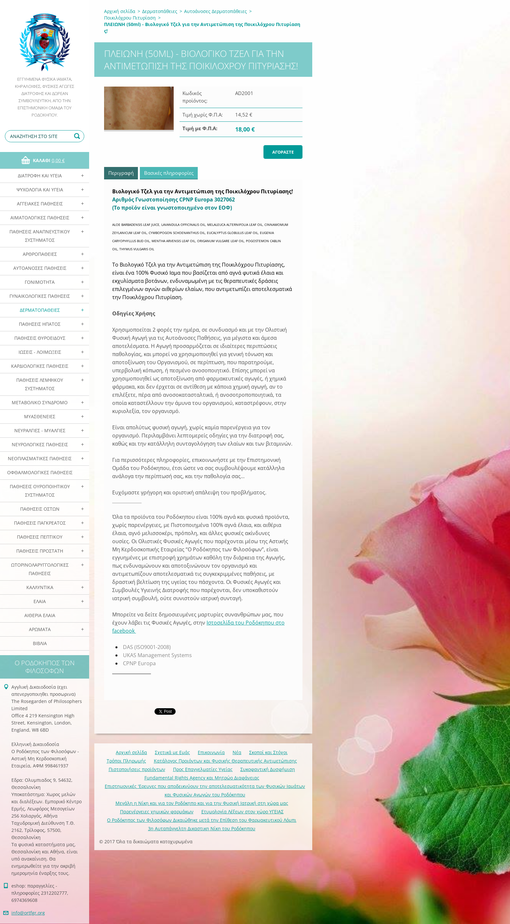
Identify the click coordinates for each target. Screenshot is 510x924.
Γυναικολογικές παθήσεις (39, 296)
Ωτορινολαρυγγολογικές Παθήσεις (40, 569)
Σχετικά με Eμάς (172, 752)
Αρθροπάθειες (40, 254)
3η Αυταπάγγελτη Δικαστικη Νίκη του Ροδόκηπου (201, 828)
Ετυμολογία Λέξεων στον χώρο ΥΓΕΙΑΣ (242, 811)
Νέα (237, 752)
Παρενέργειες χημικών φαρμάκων (157, 811)
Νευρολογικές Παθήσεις (40, 444)
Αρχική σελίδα (119, 11)
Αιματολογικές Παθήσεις (39, 217)
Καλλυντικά (39, 587)
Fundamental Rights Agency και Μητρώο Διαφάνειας (201, 778)
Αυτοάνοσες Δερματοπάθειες (215, 11)
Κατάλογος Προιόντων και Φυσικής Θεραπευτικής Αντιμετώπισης (225, 761)
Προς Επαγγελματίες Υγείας (203, 769)
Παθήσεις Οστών (40, 509)
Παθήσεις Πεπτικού (39, 537)
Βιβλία (40, 643)
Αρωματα (40, 629)
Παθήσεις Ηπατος (39, 324)
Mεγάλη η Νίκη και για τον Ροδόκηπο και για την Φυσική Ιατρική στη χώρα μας (201, 803)
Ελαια (40, 601)
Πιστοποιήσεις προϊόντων (137, 769)
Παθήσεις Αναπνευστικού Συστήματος (39, 235)
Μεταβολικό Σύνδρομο (40, 402)
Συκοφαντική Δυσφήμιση (267, 769)
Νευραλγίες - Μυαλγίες (39, 430)
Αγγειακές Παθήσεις (40, 203)
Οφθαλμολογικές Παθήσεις (40, 472)
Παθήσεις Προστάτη (39, 551)
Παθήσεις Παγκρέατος (40, 523)
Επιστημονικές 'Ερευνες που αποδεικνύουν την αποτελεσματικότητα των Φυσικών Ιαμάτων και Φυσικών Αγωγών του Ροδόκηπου (205, 790)
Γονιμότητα (40, 282)
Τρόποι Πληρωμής (126, 761)
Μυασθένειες (39, 416)
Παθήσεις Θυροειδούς (39, 338)
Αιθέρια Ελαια (39, 615)
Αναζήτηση (78, 136)
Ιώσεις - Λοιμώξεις (40, 352)
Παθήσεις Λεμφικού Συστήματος (39, 384)
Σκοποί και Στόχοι (268, 752)
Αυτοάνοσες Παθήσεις (39, 268)
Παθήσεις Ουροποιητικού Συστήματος (40, 490)
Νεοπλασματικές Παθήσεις (40, 458)
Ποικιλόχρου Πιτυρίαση (130, 18)
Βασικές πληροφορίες (169, 173)
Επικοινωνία (211, 752)
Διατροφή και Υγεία (40, 175)
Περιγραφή (121, 173)
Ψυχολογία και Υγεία (40, 189)
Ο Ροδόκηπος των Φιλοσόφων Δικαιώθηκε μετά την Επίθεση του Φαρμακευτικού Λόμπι (201, 820)
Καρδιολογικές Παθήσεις (39, 366)
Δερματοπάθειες (40, 310)
